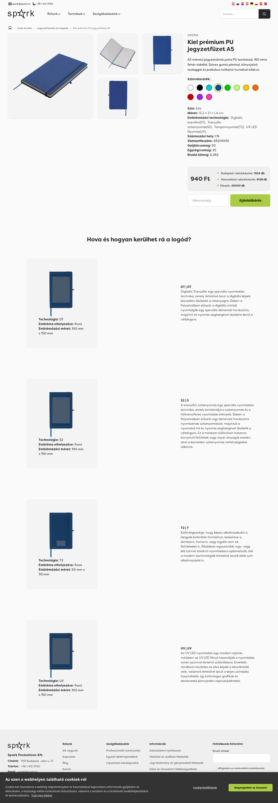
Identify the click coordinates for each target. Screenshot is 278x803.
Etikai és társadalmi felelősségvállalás (173, 769)
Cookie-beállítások (205, 787)
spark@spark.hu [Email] (27, 771)
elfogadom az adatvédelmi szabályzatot (241, 768)
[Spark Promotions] (21, 14)
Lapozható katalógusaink (122, 763)
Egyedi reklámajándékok (122, 756)
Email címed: (221, 751)
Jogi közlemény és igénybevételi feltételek (176, 763)
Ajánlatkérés (250, 200)
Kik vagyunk (70, 750)
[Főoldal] (30, 746)
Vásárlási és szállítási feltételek (168, 756)
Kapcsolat (69, 756)
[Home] (10, 28)
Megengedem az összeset (250, 787)
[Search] (264, 14)
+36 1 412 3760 (44, 3)
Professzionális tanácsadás (123, 750)
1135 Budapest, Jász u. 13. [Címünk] (37, 761)
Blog (65, 763)
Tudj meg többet (41, 795)
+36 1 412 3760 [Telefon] (30, 766)
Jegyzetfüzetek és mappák (52, 28)
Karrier (67, 769)
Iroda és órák (24, 28)
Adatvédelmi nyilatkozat (165, 750)
